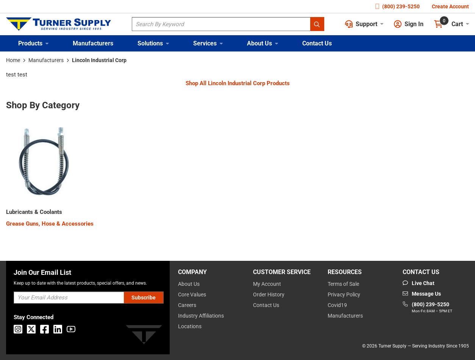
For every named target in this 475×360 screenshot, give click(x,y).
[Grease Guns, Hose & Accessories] (50, 224)
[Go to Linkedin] (57, 329)
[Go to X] (31, 329)
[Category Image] (44, 162)
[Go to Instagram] (18, 329)
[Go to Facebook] (44, 329)
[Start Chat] (418, 283)
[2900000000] (34, 212)
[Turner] (144, 336)
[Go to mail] (422, 294)
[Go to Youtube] (71, 329)
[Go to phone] (427, 307)
